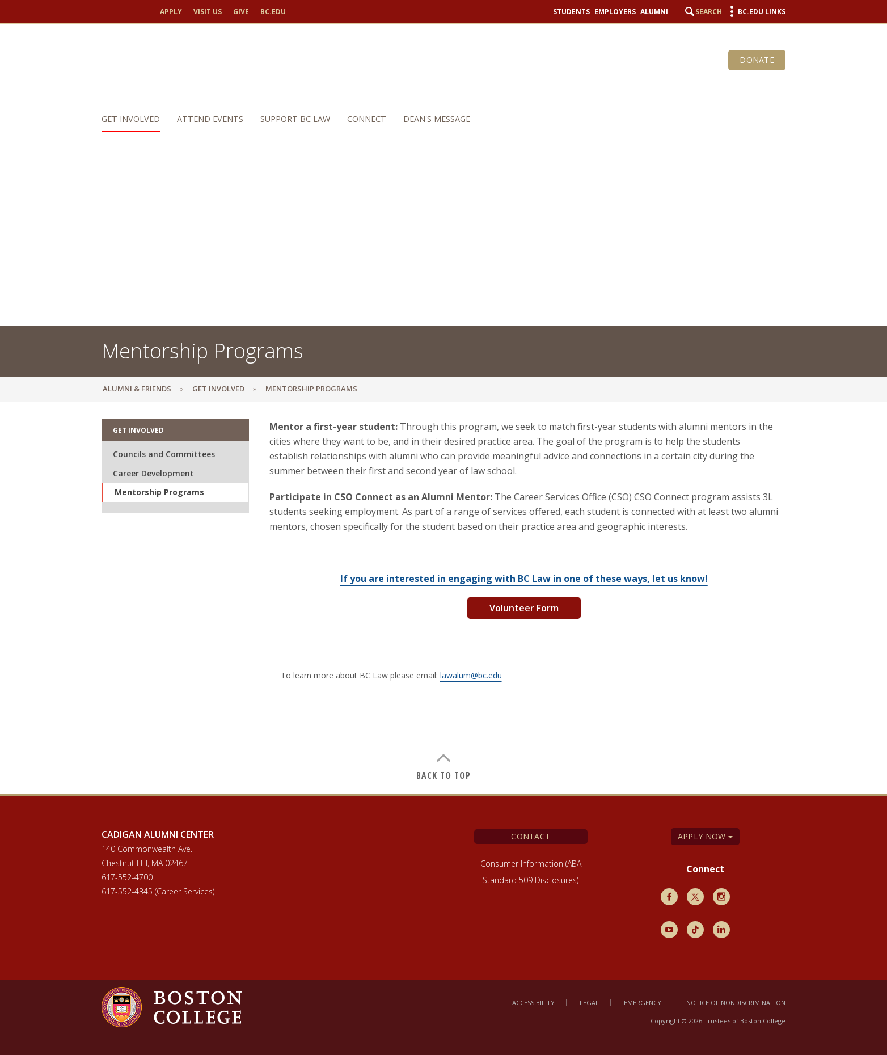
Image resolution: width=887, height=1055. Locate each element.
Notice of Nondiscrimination (735, 1002)
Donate (757, 59)
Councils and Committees (164, 454)
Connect (366, 118)
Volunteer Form (524, 608)
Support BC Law (295, 118)
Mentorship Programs (159, 492)
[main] (443, 599)
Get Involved (131, 118)
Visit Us (207, 12)
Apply (171, 12)
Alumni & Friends (137, 388)
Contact (530, 836)
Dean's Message (436, 118)
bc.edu (273, 12)
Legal (589, 1002)
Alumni (654, 12)
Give (241, 12)
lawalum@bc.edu (471, 675)
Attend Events (210, 118)
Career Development (153, 473)
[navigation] (438, 119)
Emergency (642, 1002)
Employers (615, 12)
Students (571, 12)
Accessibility (533, 1002)
